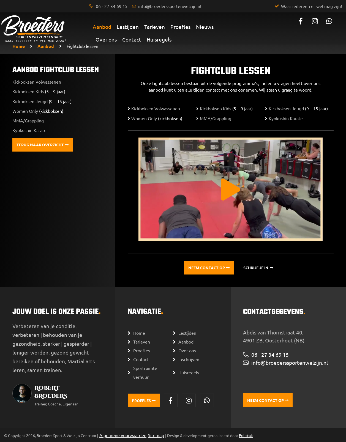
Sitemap (156, 435)
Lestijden (128, 26)
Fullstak (246, 435)
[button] (231, 190)
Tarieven (154, 26)
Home (18, 46)
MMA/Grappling (28, 120)
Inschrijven (188, 359)
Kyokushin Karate (29, 130)
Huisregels (159, 39)
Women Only (25, 111)
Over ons (106, 39)
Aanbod (102, 26)
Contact (131, 39)
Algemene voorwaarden (122, 435)
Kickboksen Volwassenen (36, 81)
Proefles (180, 26)
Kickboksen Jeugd (30, 101)
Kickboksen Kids (28, 91)
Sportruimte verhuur (145, 372)
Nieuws (205, 26)
